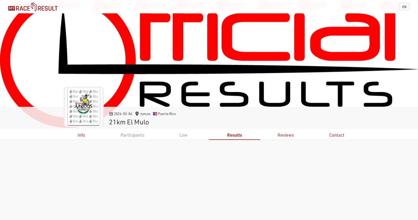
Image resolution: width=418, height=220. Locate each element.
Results (234, 135)
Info (81, 135)
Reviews (286, 135)
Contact (336, 135)
